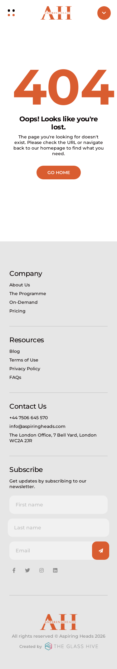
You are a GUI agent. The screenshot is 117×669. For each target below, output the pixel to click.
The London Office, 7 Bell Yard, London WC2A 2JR (53, 437)
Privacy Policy (24, 368)
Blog (14, 351)
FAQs (15, 377)
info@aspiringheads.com (37, 426)
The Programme (27, 293)
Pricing (17, 311)
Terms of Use (23, 360)
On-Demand (23, 302)
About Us (19, 285)
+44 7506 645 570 (28, 417)
